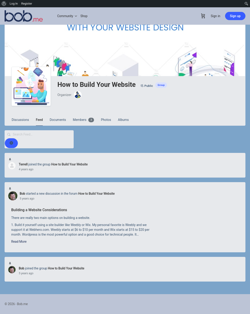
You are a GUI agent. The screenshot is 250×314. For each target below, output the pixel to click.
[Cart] (203, 16)
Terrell (23, 164)
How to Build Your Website (69, 164)
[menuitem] (4, 3)
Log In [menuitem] (14, 3)
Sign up (235, 16)
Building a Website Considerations (39, 210)
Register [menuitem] (26, 3)
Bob (22, 193)
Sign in (215, 16)
